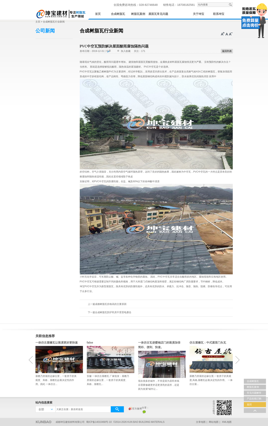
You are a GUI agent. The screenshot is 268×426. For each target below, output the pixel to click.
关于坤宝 (198, 13)
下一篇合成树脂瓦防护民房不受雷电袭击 (109, 312)
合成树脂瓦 (118, 13)
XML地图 (227, 422)
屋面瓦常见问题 (158, 13)
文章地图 (201, 422)
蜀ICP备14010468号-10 (99, 422)
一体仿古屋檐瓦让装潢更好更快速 (56, 342)
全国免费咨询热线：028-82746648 (136, 4)
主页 (37, 21)
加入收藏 (125, 51)
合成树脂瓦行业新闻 (54, 21)
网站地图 (213, 422)
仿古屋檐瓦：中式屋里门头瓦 (207, 342)
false (90, 342)
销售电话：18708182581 (179, 4)
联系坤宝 (218, 13)
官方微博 (135, 409)
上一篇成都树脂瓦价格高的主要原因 (107, 304)
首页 (98, 13)
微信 (144, 411)
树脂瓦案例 (138, 13)
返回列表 (227, 51)
